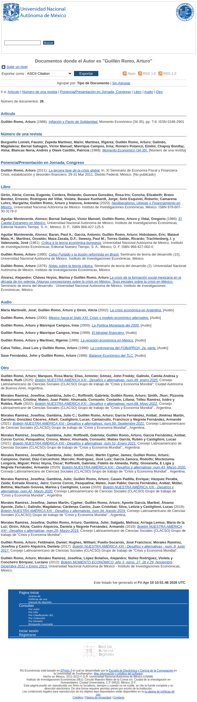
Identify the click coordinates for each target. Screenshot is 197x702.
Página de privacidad (98, 697)
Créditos (78, 697)
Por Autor (34, 609)
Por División (35, 621)
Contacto (118, 697)
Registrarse (27, 635)
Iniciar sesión (28, 631)
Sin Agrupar (121, 83)
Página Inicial (29, 593)
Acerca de (34, 596)
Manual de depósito (40, 602)
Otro (159, 92)
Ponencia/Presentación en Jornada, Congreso (95, 92)
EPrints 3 (66, 670)
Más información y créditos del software (118, 673)
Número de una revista (39, 92)
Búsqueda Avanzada (40, 624)
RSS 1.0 (149, 74)
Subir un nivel (17, 67)
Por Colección (36, 618)
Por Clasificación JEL (41, 615)
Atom (131, 74)
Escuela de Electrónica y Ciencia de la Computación (141, 670)
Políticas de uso (37, 599)
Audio (148, 92)
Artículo (13, 92)
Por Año (33, 612)
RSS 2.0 (169, 74)
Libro (137, 92)
